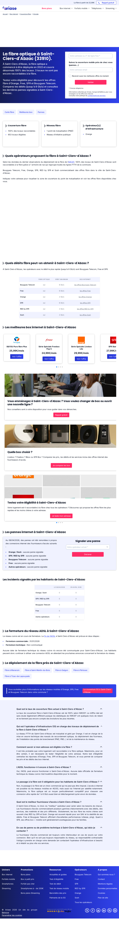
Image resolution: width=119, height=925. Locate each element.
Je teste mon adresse (61, 516)
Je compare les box (61, 465)
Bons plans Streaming (30, 893)
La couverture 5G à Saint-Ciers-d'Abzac (97, 690)
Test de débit (55, 884)
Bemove (5, 912)
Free (77, 879)
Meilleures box (25, 112)
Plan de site (103, 898)
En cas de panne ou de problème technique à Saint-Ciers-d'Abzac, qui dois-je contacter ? (59, 829)
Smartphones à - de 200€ (32, 888)
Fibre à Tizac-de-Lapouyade (17, 676)
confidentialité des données (96, 95)
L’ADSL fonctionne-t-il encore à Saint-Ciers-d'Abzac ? (59, 767)
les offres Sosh (85, 315)
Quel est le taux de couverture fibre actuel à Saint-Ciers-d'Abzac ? (59, 708)
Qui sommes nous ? (106, 874)
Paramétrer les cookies (12, 915)
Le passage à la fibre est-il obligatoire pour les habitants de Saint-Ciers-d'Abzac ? (59, 781)
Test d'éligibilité (56, 879)
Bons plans (25, 874)
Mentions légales (105, 884)
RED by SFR (80, 888)
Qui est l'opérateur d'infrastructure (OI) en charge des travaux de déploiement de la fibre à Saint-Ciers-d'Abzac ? (59, 728)
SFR (76, 884)
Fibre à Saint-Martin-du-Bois (37, 670)
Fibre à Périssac (80, 670)
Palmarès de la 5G (58, 898)
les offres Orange (85, 297)
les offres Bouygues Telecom (85, 285)
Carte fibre (9, 112)
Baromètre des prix (58, 893)
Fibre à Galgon (61, 670)
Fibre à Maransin (12, 670)
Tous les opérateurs (83, 902)
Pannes (41, 112)
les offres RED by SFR (85, 309)
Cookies (101, 893)
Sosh (77, 898)
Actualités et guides (58, 874)
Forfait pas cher (28, 884)
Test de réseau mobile (59, 888)
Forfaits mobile (8, 879)
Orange (78, 893)
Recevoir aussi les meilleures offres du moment (89, 76)
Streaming (6, 888)
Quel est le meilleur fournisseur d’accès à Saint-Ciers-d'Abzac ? (59, 801)
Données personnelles (107, 888)
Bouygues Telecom (83, 874)
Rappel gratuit (61, 415)
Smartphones (7, 884)
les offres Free (85, 291)
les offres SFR (85, 303)
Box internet (7, 874)
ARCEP (71, 162)
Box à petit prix (27, 879)
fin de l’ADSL (49, 636)
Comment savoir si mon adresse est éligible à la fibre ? (59, 746)
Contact (101, 879)
